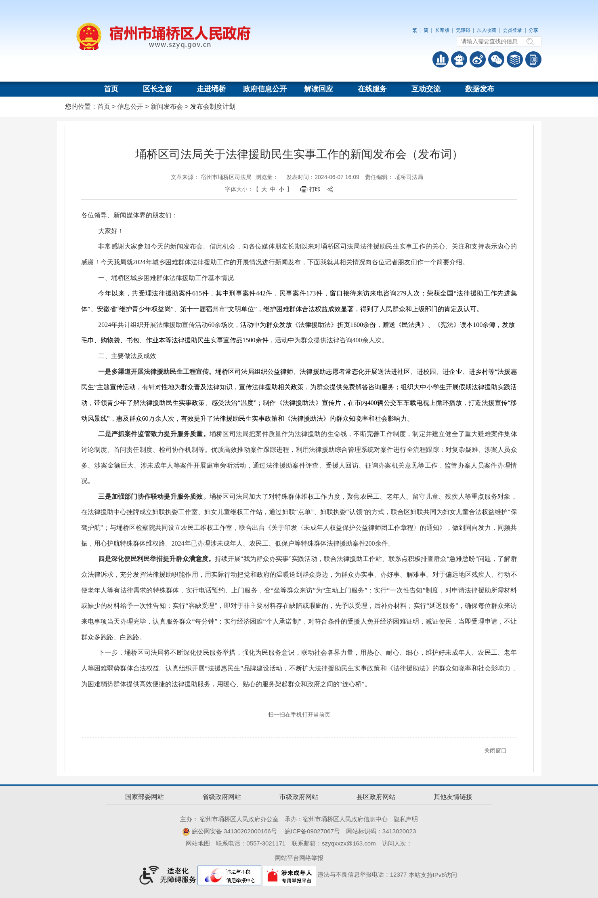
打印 (315, 189)
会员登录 (512, 30)
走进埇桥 (211, 89)
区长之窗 (157, 89)
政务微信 (496, 59)
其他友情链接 (453, 796)
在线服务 (372, 89)
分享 (533, 30)
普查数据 (440, 59)
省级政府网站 (221, 796)
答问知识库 (515, 59)
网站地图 (198, 843)
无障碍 (463, 30)
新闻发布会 (167, 106)
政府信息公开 (265, 89)
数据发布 (479, 89)
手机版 (533, 59)
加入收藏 (486, 30)
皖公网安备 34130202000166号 (229, 831)
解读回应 (318, 89)
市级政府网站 (298, 796)
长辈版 (442, 30)
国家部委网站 (144, 796)
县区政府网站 (376, 796)
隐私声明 (406, 819)
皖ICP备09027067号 (312, 831)
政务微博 (478, 59)
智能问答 (459, 59)
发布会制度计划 (212, 106)
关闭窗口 (495, 750)
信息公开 (130, 106)
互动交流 (426, 89)
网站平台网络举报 (299, 857)
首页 (111, 89)
